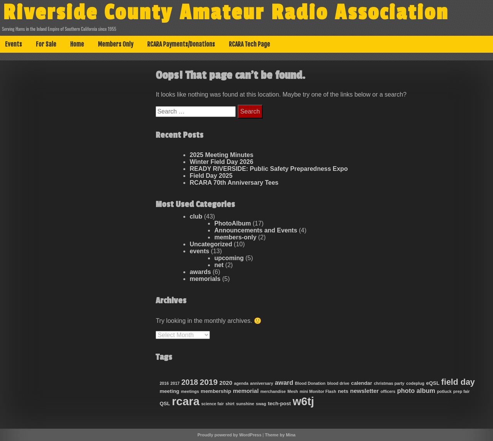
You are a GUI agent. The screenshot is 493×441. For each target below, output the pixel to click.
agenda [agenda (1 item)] (241, 383)
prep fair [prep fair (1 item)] (461, 391)
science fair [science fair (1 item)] (212, 403)
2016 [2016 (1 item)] (164, 383)
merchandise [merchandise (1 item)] (273, 391)
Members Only (115, 44)
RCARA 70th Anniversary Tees (233, 182)
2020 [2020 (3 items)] (226, 382)
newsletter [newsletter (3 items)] (364, 391)
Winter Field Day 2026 (221, 162)
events (199, 251)
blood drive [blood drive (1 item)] (338, 383)
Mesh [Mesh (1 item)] (292, 391)
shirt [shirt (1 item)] (230, 403)
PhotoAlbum (232, 223)
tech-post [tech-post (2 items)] (279, 403)
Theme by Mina (280, 435)
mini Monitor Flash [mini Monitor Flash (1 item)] (318, 391)
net (218, 265)
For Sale (46, 44)
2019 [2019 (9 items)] (209, 382)
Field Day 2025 (210, 175)
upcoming (228, 258)
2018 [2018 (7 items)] (189, 382)
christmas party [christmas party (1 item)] (389, 383)
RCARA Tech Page (249, 44)
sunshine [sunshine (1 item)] (245, 403)
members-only (235, 237)
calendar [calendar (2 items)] (361, 383)
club (195, 216)
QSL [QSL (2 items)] (164, 403)
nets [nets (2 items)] (343, 391)
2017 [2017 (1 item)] (175, 383)
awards (200, 272)
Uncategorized (210, 244)
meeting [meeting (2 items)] (169, 391)
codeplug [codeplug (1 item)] (415, 383)
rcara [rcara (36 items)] (186, 401)
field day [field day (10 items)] (458, 382)
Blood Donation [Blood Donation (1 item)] (310, 383)
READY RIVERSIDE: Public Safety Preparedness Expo (268, 168)
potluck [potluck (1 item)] (444, 391)
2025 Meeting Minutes (221, 155)
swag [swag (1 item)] (261, 403)
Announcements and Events (255, 230)
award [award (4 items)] (284, 382)
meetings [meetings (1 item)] (190, 391)
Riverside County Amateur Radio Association (226, 12)
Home (77, 44)
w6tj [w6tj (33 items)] (303, 401)
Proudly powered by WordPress (230, 435)
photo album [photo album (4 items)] (416, 390)
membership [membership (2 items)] (216, 391)
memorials (204, 279)
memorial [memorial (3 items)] (246, 391)
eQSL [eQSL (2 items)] (432, 383)
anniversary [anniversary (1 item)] (261, 383)
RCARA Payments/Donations (181, 44)
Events (13, 44)
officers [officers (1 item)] (388, 391)
